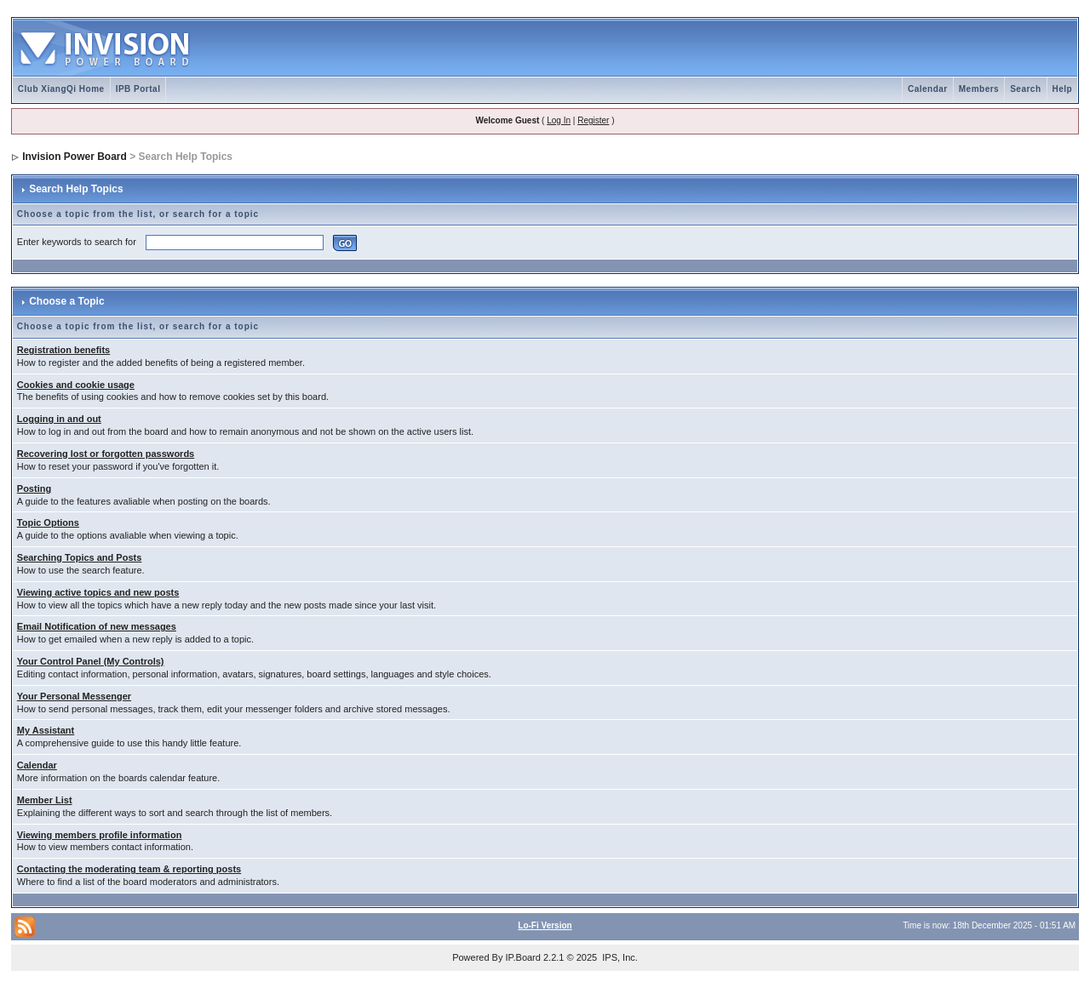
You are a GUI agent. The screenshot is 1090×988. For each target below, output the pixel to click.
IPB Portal (138, 89)
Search (1025, 89)
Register (593, 120)
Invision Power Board (74, 157)
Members (979, 89)
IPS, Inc (618, 957)
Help (1063, 89)
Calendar (928, 89)
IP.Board (523, 957)
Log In (559, 120)
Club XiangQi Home (61, 89)
